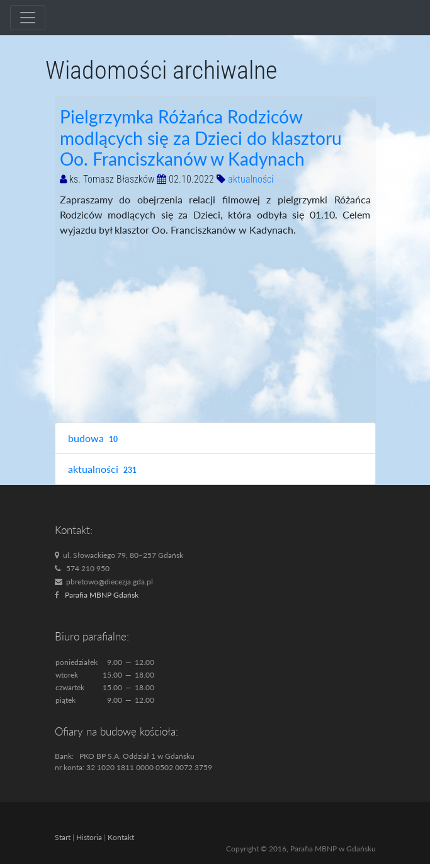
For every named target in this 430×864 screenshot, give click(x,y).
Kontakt (121, 837)
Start (63, 837)
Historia (89, 837)
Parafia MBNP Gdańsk (102, 595)
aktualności (250, 179)
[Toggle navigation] (27, 17)
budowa (95, 438)
